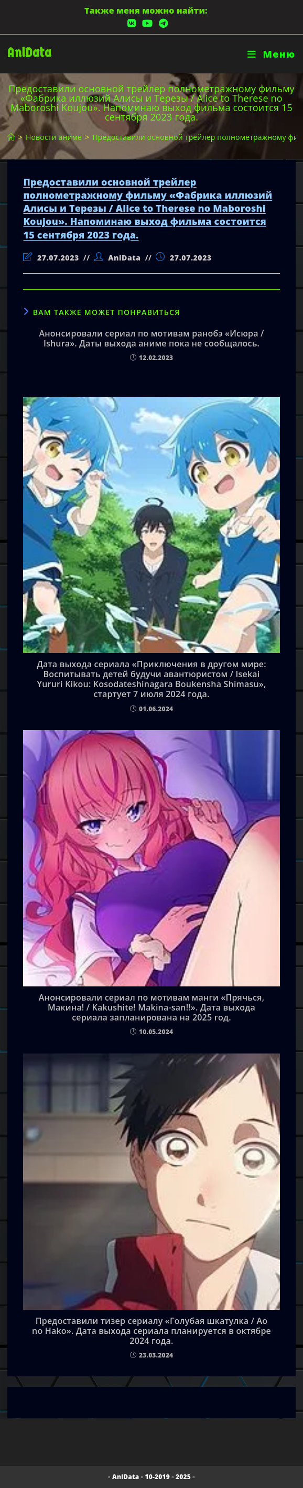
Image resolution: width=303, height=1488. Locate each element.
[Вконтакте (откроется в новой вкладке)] (131, 23)
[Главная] (11, 137)
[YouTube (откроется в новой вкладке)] (147, 23)
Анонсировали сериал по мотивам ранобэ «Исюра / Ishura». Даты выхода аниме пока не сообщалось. (151, 339)
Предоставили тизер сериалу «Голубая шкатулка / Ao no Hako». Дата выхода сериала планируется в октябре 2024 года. (151, 1331)
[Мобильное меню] (271, 54)
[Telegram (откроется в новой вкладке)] (162, 23)
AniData (29, 53)
